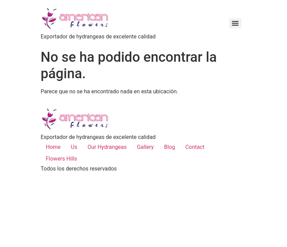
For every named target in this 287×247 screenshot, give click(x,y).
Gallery (145, 147)
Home (53, 147)
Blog (169, 147)
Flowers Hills (61, 158)
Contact (194, 147)
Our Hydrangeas (107, 147)
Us (74, 147)
